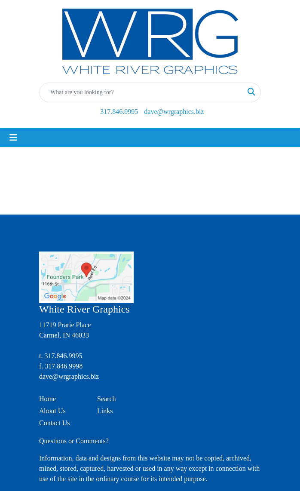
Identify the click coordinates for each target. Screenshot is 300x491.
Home (47, 398)
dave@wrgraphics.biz (174, 111)
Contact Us (54, 423)
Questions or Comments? (74, 441)
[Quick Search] (141, 92)
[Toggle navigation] (13, 138)
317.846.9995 (119, 111)
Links (105, 410)
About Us (52, 410)
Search (106, 398)
